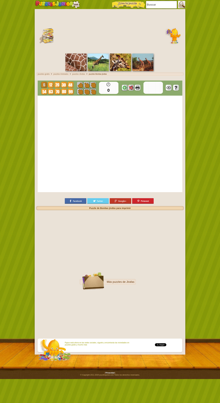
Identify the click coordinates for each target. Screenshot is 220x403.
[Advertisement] (110, 31)
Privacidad (110, 373)
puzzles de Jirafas (123, 281)
